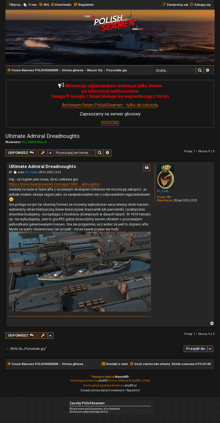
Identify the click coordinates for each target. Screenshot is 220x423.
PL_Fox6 (162, 191)
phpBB (102, 380)
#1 (10, 172)
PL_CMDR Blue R (34, 142)
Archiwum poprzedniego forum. (89, 411)
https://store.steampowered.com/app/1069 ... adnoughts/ (54, 184)
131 (168, 197)
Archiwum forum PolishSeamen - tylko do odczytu (110, 105)
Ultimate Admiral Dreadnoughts (42, 136)
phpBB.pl (131, 385)
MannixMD (122, 376)
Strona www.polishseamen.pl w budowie (95, 408)
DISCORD (110, 122)
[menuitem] (30, 5)
